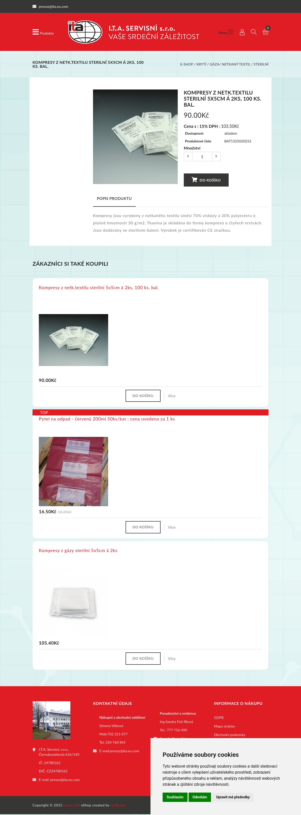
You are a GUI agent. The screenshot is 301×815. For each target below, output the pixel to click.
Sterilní (261, 64)
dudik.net (118, 806)
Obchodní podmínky (230, 736)
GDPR (219, 718)
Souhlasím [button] (175, 797)
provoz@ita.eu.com (65, 780)
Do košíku (206, 180)
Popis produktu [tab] (114, 198)
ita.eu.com (72, 806)
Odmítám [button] (200, 797)
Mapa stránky (224, 727)
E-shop (186, 64)
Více (172, 396)
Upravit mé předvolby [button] (233, 797)
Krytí (201, 64)
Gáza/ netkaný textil (230, 64)
